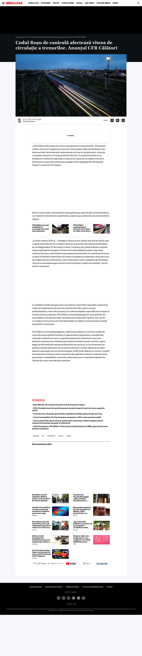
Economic (46, 3)
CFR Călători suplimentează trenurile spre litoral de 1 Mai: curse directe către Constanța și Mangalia (82, 228)
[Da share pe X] (117, 120)
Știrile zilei (33, 3)
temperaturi (51, 436)
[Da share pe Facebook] (112, 120)
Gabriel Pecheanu (29, 121)
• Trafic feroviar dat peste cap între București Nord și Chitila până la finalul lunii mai (67, 414)
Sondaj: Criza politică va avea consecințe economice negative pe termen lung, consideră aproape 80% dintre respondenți (41, 510)
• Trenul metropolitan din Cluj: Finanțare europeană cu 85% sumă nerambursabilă (66, 417)
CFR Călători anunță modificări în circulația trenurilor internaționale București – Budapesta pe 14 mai (41, 228)
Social (79, 3)
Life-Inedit (89, 3)
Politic (56, 3)
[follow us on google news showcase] (55, 563)
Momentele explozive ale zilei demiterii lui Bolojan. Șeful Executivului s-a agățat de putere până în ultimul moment (82, 510)
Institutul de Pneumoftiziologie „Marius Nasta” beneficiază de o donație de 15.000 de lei (81, 498)
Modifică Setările (71, 592)
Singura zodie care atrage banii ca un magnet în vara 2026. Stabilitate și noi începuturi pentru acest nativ (82, 539)
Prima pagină (20, 37)
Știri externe (68, 3)
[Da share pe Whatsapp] (123, 120)
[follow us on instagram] (86, 563)
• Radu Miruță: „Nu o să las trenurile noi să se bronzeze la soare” (58, 405)
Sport (115, 3)
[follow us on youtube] (71, 563)
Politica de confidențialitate (92, 587)
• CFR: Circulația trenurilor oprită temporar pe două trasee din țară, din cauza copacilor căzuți (68, 409)
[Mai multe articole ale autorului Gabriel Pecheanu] (19, 120)
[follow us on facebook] (102, 563)
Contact (110, 587)
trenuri (61, 436)
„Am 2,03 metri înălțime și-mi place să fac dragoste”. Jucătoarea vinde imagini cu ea (82, 525)
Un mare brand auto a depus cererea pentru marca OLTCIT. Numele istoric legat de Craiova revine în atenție (41, 553)
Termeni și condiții (72, 587)
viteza (69, 436)
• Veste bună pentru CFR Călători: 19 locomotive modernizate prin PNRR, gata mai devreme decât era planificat (70, 427)
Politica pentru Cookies (53, 587)
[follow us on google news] (40, 563)
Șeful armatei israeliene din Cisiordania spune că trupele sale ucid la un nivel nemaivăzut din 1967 (41, 539)
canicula (36, 436)
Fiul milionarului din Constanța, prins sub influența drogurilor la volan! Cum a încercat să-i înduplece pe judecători (41, 525)
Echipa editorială (35, 587)
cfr (43, 436)
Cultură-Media (103, 3)
